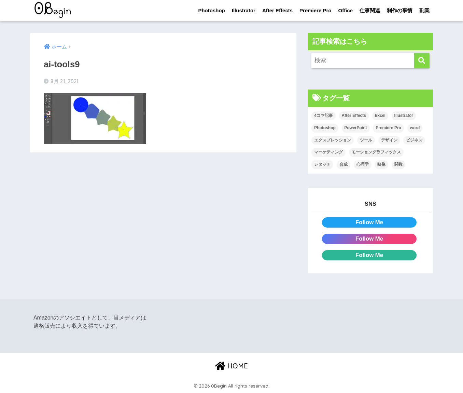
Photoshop (211, 10)
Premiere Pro (315, 10)
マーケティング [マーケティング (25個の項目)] (328, 152)
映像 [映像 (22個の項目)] (381, 164)
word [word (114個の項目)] (415, 127)
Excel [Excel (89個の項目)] (380, 115)
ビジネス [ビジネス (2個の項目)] (414, 140)
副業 (424, 10)
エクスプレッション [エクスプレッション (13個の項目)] (332, 140)
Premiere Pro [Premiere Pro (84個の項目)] (388, 127)
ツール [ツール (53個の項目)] (366, 140)
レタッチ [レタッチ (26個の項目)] (322, 164)
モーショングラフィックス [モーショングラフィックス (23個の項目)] (376, 152)
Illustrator (243, 10)
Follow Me (369, 222)
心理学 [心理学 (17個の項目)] (362, 164)
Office (345, 10)
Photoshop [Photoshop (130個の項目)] (325, 127)
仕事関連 (370, 10)
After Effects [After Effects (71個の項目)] (354, 115)
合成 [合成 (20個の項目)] (343, 164)
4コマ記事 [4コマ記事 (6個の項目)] (323, 115)
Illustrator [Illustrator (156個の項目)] (403, 115)
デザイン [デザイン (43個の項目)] (389, 140)
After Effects (277, 10)
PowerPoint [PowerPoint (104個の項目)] (356, 127)
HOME (231, 366)
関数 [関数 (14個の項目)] (398, 164)
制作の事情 (399, 10)
